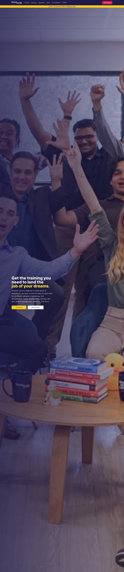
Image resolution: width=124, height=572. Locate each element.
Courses (27, 2)
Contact (64, 2)
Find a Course (36, 307)
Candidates (41, 2)
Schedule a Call (71, 6)
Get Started (107, 2)
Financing (33, 2)
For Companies (56, 2)
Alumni (48, 2)
